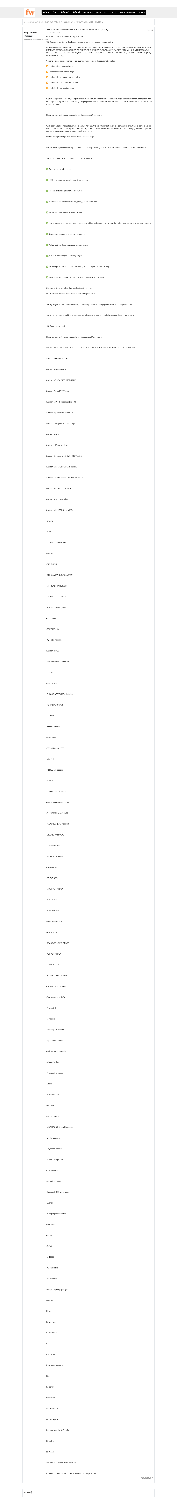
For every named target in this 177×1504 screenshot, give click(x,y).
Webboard (88, 12)
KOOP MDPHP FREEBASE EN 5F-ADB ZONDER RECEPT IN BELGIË (76, 22)
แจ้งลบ (150, 30)
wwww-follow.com (127, 12)
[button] (149, 12)
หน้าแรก (46, 12)
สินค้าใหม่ (76, 12)
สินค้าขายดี (65, 12)
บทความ (113, 12)
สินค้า (55, 12)
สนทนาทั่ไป (43, 22)
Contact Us (101, 12)
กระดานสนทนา (30, 22)
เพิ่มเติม (142, 12)
